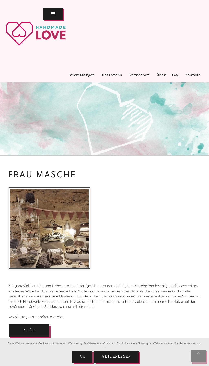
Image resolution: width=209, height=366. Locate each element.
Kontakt (192, 75)
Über (161, 75)
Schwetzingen (81, 75)
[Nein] (198, 356)
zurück (29, 330)
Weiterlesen (116, 357)
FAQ (175, 75)
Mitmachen (139, 75)
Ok (82, 357)
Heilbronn (111, 75)
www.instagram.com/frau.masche (36, 317)
